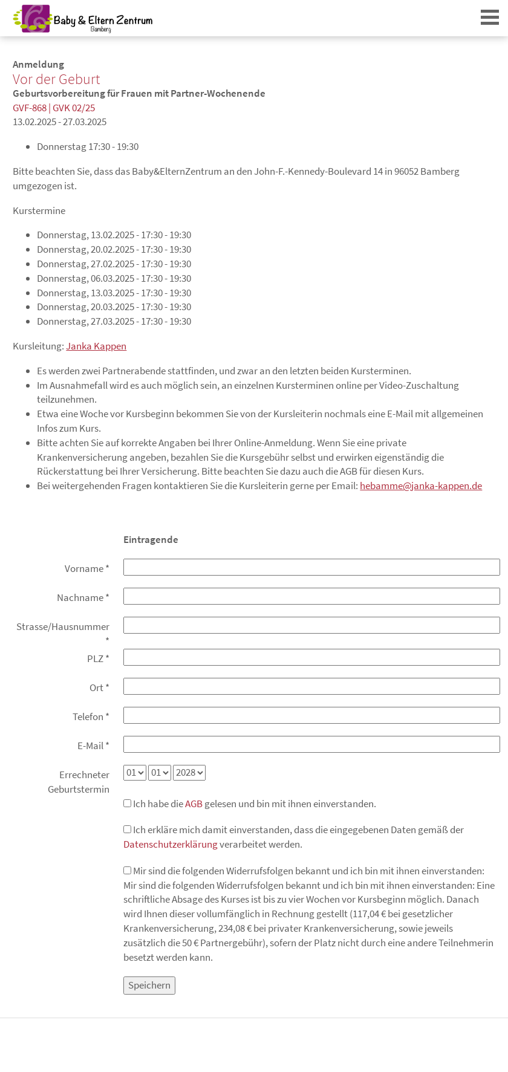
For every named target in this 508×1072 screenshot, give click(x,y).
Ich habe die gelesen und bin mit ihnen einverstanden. (249, 803)
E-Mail (93, 745)
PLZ (98, 658)
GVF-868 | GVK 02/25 (54, 107)
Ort (99, 687)
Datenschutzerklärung (170, 844)
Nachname (83, 597)
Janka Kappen (96, 345)
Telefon (91, 716)
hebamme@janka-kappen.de (421, 485)
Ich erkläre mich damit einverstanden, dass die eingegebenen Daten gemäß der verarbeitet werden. (293, 837)
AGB (194, 803)
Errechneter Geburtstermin (78, 782)
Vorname (87, 568)
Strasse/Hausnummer (62, 634)
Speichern (149, 985)
